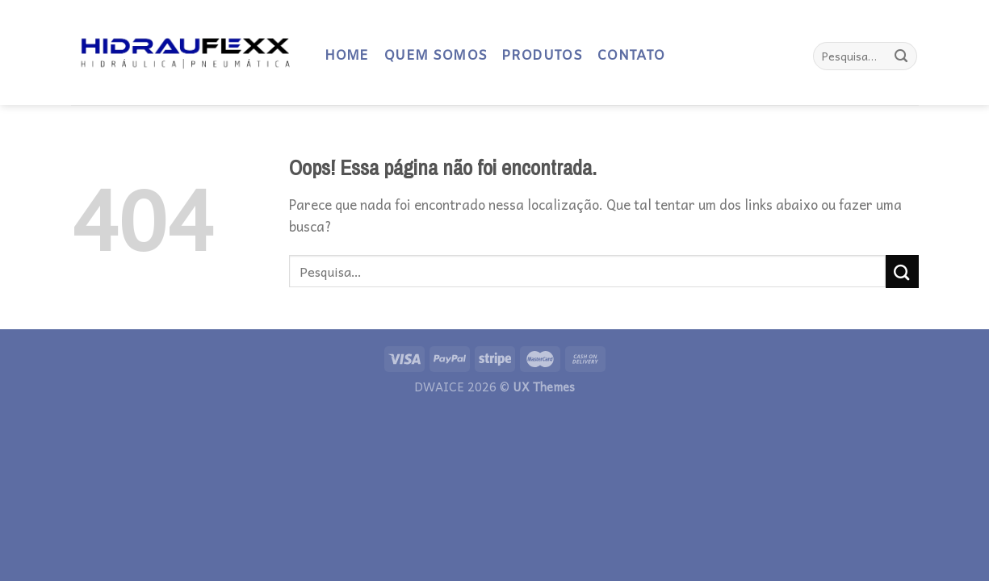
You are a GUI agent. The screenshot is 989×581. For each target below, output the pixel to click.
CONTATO (630, 56)
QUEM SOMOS (435, 56)
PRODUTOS (541, 56)
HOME (347, 56)
